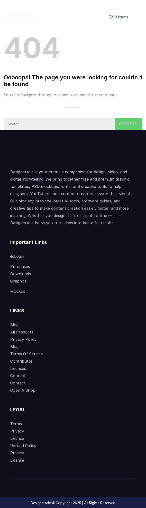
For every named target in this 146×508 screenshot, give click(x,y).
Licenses (18, 368)
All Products (21, 332)
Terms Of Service (26, 353)
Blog (14, 324)
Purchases (20, 266)
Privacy (17, 431)
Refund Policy (23, 445)
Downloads (20, 273)
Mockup (18, 291)
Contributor (21, 361)
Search (128, 123)
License (17, 438)
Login (17, 256)
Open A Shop (22, 390)
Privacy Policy (23, 339)
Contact (18, 375)
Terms (16, 423)
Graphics (18, 281)
